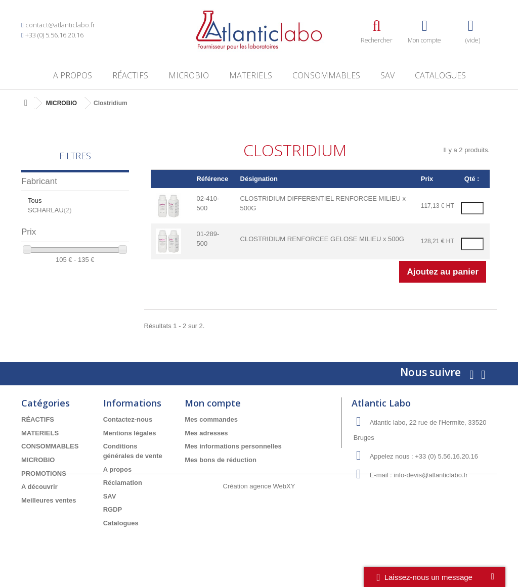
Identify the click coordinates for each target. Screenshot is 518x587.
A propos (72, 75)
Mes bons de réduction (220, 460)
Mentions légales (129, 433)
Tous (34, 200)
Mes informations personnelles (233, 446)
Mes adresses (206, 433)
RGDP (112, 509)
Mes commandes (211, 419)
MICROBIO (188, 75)
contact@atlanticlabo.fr (60, 24)
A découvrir (39, 486)
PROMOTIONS (43, 473)
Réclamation (122, 482)
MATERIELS (250, 75)
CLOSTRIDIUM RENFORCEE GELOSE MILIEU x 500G (322, 239)
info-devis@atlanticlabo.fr (430, 475)
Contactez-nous (128, 419)
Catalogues (440, 75)
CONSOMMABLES (326, 75)
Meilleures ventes (48, 500)
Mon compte (213, 403)
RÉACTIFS (130, 75)
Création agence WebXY (259, 559)
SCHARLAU (50, 210)
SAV (387, 75)
